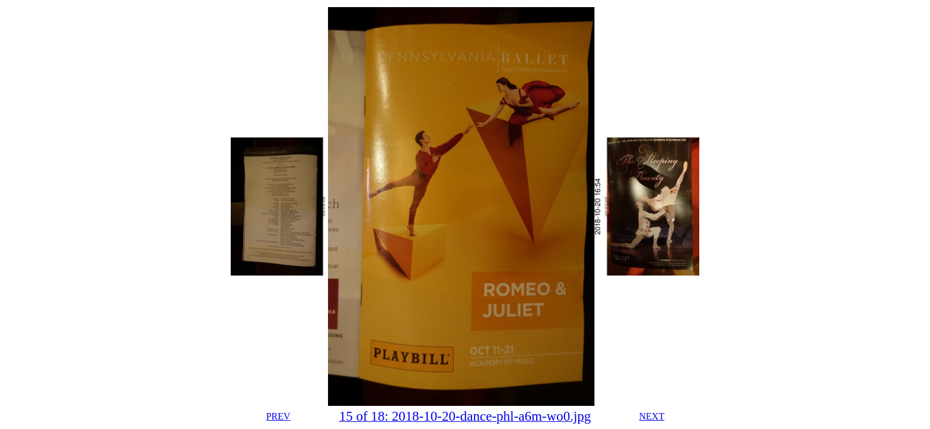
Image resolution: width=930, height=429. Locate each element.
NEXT (652, 416)
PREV (278, 416)
